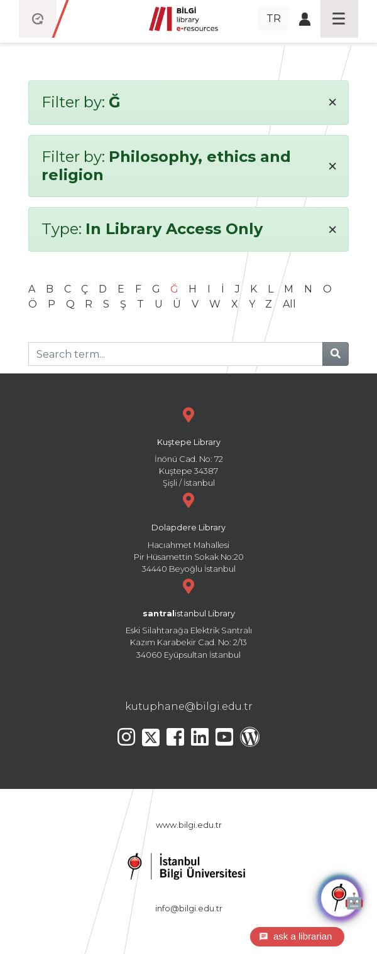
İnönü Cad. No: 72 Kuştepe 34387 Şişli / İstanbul (188, 446)
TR (273, 18)
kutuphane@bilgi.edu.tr (189, 706)
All (289, 304)
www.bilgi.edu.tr (189, 825)
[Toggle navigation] (339, 19)
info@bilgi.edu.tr (188, 908)
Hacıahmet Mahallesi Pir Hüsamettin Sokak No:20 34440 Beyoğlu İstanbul (188, 531)
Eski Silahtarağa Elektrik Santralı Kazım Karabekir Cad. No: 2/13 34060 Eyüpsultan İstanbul (188, 617)
